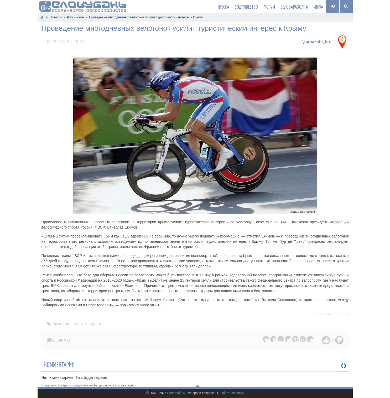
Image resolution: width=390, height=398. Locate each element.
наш (68, 324)
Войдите (47, 385)
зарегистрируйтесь (75, 385)
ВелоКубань (176, 393)
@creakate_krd (316, 41)
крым (58, 324)
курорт (96, 324)
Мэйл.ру (342, 314)
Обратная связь (232, 393)
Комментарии (59, 364)
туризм (81, 324)
